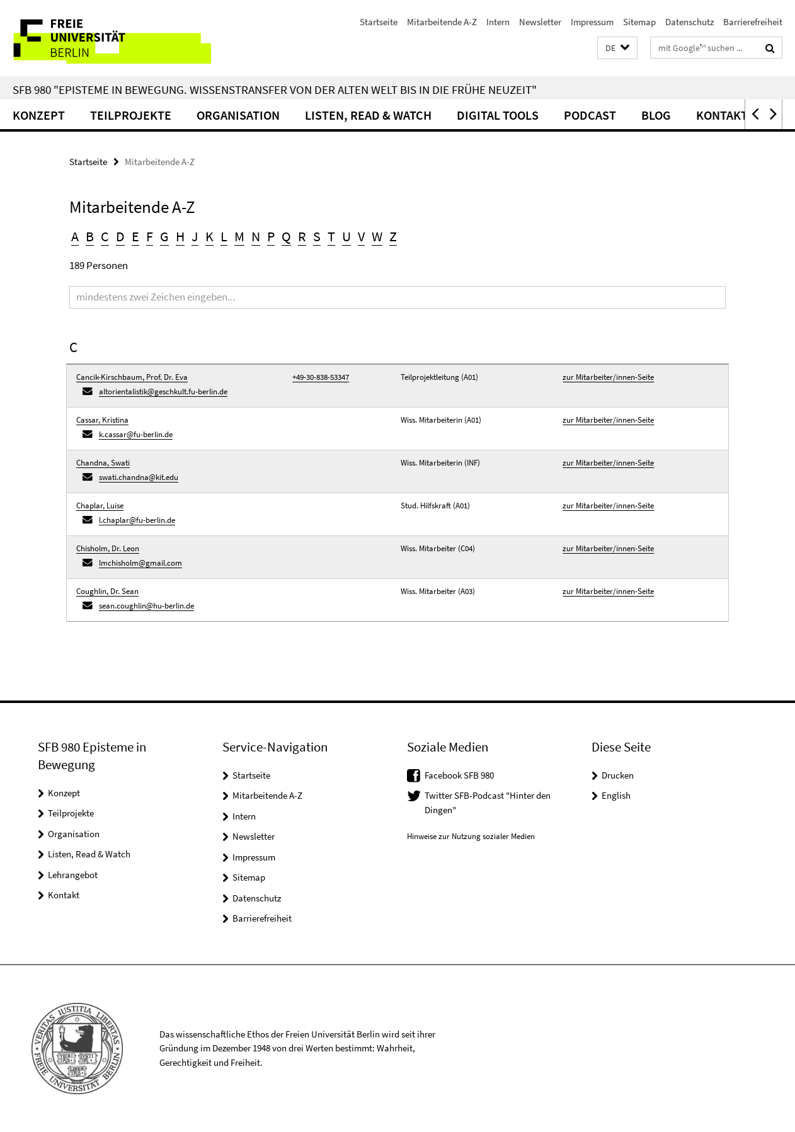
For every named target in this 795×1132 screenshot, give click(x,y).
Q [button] (286, 236)
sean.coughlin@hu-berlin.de (146, 605)
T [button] (331, 236)
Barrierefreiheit (752, 22)
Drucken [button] (618, 775)
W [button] (377, 236)
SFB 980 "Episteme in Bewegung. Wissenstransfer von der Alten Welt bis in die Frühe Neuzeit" (275, 89)
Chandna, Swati (103, 462)
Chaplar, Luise (99, 505)
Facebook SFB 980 (459, 775)
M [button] (239, 236)
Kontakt (722, 115)
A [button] (75, 236)
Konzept (39, 115)
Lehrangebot (73, 875)
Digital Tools (498, 115)
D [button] (120, 236)
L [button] (223, 236)
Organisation (238, 115)
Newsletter (540, 22)
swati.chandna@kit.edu (138, 477)
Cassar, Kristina (102, 419)
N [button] (255, 236)
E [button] (135, 236)
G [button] (164, 236)
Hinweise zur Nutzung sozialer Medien (471, 836)
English (616, 795)
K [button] (209, 236)
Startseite (379, 22)
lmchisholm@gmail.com (140, 562)
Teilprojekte (130, 115)
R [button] (302, 236)
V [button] (361, 236)
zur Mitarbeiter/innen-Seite (608, 377)
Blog (656, 115)
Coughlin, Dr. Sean (107, 591)
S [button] (317, 236)
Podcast (590, 115)
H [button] (180, 236)
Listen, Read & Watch (368, 115)
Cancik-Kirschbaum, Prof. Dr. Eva (132, 377)
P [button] (271, 236)
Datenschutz (689, 22)
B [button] (90, 236)
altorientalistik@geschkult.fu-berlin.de (163, 391)
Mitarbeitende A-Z (442, 22)
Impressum (592, 22)
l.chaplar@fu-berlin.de (137, 520)
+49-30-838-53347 (320, 377)
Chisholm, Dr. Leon (107, 548)
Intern (498, 22)
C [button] (105, 236)
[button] (617, 48)
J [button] (195, 236)
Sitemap (639, 22)
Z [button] (393, 236)
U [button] (346, 236)
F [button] (149, 236)
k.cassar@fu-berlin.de (136, 434)
